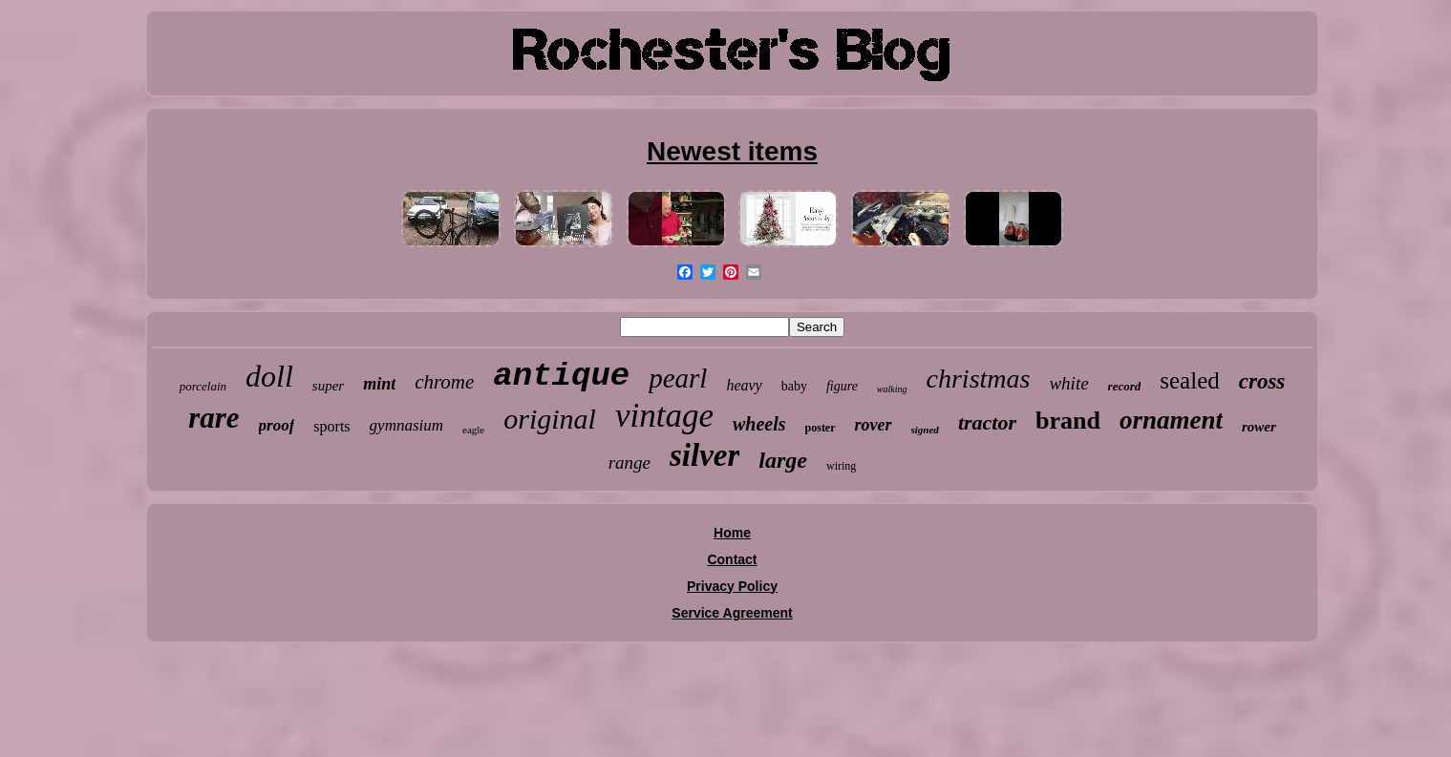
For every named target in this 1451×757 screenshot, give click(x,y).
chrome (444, 381)
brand (1067, 420)
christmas (979, 378)
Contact (732, 559)
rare (213, 417)
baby (794, 386)
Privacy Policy (732, 586)
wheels (759, 423)
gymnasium (406, 425)
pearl (678, 378)
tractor (987, 422)
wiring (841, 466)
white (1068, 383)
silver (704, 455)
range (629, 462)
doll (269, 376)
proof (277, 425)
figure (842, 386)
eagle (473, 429)
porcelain (203, 386)
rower (1259, 426)
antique (561, 376)
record (1125, 386)
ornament (1171, 420)
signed (925, 429)
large (782, 460)
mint (379, 383)
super (328, 385)
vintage (664, 415)
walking (892, 389)
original (549, 418)
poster (820, 427)
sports (331, 426)
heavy (743, 385)
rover (873, 424)
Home (732, 532)
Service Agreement (732, 612)
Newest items (732, 151)
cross (1262, 381)
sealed (1189, 380)
